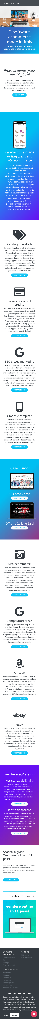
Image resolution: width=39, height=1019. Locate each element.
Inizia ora (19, 95)
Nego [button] (6, 1015)
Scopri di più (19, 275)
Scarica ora (11, 880)
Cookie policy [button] (27, 1010)
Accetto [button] (14, 1015)
